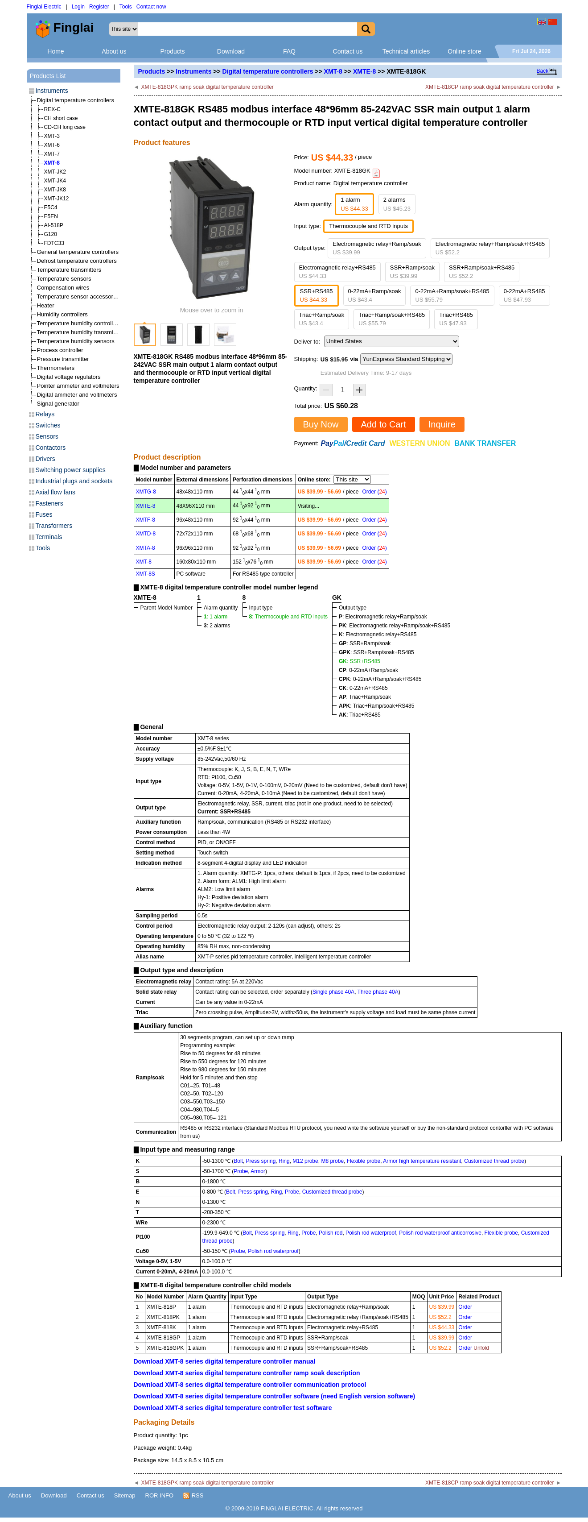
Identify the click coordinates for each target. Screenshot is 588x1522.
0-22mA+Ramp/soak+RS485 (452, 295)
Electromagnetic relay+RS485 (337, 272)
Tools (125, 7)
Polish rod (330, 1233)
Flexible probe (363, 1161)
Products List (48, 75)
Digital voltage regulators (69, 376)
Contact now (151, 7)
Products (172, 51)
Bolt (238, 1161)
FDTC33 (54, 243)
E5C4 (51, 207)
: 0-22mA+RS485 (363, 688)
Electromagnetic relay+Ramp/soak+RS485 (490, 248)
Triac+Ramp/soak (322, 319)
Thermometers (56, 368)
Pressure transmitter (63, 359)
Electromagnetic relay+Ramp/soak (377, 248)
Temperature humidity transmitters (81, 332)
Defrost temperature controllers (77, 260)
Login (78, 7)
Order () (374, 492)
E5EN (51, 216)
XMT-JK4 (55, 181)
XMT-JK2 (55, 172)
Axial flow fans (55, 492)
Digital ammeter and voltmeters (77, 394)
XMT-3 (52, 136)
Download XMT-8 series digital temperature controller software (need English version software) (274, 1396)
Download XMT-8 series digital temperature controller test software (233, 1407)
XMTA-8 (145, 548)
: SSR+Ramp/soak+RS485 (376, 652)
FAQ (289, 51)
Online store (464, 51)
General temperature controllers (78, 252)
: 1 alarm (215, 617)
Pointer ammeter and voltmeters (78, 385)
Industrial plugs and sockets (74, 481)
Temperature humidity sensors (76, 341)
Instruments (193, 71)
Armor (258, 1171)
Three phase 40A (378, 992)
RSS (193, 1495)
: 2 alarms (217, 625)
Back (543, 71)
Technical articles (406, 51)
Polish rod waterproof (370, 1233)
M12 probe (305, 1161)
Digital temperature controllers (267, 71)
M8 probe (332, 1161)
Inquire (442, 424)
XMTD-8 (146, 534)
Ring (284, 1161)
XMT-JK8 (55, 190)
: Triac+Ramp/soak (365, 697)
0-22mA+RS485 (524, 295)
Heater (45, 305)
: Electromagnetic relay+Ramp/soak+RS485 (394, 625)
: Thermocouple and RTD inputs (288, 617)
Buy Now (321, 424)
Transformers (54, 525)
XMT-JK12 (56, 198)
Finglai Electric (44, 7)
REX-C (52, 109)
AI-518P (53, 225)
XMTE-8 (364, 71)
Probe (241, 1171)
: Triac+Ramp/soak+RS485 (376, 706)
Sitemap (125, 1495)
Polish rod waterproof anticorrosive (440, 1233)
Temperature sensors (64, 278)
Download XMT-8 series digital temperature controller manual (225, 1361)
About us (114, 51)
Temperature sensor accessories (79, 296)
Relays (45, 414)
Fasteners (49, 503)
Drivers (45, 458)
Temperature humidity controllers (79, 323)
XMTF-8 (145, 520)
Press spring (261, 1161)
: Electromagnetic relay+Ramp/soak (383, 617)
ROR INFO (159, 1495)
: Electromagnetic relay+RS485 (377, 634)
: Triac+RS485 (360, 715)
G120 (50, 234)
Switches (48, 425)
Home (55, 51)
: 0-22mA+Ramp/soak (368, 670)
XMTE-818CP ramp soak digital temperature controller (489, 87)
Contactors (51, 447)
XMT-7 (52, 154)
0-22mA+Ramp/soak (374, 295)
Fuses (44, 514)
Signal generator (58, 403)
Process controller (60, 350)
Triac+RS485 (456, 319)
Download (231, 51)
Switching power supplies (71, 469)
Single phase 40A (333, 992)
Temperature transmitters (69, 269)
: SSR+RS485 (359, 661)
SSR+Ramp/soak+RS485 (481, 272)
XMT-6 (52, 145)
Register (99, 7)
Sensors (47, 436)
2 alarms (397, 204)
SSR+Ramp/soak (412, 272)
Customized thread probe (494, 1161)
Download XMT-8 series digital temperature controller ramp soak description (247, 1373)
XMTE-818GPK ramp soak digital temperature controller (207, 87)
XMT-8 (333, 71)
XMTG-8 (146, 492)
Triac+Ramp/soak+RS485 (391, 319)
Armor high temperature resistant (422, 1161)
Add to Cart (383, 424)
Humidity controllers (62, 314)
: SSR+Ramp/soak (365, 643)
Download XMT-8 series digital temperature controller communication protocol (250, 1384)
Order (465, 1307)
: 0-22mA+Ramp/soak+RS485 (380, 679)
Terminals (49, 536)
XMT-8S (145, 574)
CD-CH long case (65, 127)
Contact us (348, 51)
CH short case (61, 118)
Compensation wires (63, 287)
